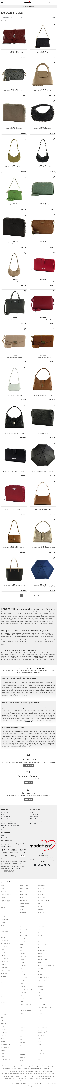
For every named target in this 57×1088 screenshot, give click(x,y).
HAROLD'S (23, 912)
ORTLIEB (22, 1042)
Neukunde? (4, 837)
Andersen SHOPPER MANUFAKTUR (6, 901)
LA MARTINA (23, 977)
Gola (21, 891)
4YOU (2, 885)
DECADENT (4, 988)
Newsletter (33, 823)
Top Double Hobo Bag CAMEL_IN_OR (42, 394)
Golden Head (23, 894)
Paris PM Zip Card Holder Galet (14, 127)
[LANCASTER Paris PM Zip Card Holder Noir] (14, 227)
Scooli (40, 947)
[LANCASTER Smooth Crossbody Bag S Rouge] (43, 303)
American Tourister (6, 894)
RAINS (40, 906)
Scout (40, 953)
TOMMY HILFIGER (43, 1016)
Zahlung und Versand (36, 821)
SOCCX (40, 971)
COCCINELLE (5, 979)
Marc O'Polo (23, 1022)
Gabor (3, 1053)
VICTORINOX (42, 1044)
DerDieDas (4, 994)
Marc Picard (23, 1016)
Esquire (3, 1029)
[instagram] (46, 865)
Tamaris (40, 995)
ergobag (3, 1023)
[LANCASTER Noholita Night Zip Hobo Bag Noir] (43, 113)
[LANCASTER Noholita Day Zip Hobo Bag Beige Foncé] (14, 265)
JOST (21, 950)
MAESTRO (22, 1001)
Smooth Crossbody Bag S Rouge (42, 318)
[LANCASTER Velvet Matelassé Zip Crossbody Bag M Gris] (14, 75)
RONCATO (41, 921)
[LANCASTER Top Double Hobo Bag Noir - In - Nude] (14, 417)
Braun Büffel (4, 931)
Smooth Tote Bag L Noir (14, 318)
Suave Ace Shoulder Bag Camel (43, 508)
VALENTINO (41, 1035)
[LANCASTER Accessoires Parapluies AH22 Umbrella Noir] (43, 455)
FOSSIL (3, 1038)
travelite (40, 1022)
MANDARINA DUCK (25, 1010)
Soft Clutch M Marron (42, 51)
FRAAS (3, 1041)
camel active (4, 961)
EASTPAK (3, 1014)
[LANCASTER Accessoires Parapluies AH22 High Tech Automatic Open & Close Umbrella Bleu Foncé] (43, 570)
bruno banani (5, 940)
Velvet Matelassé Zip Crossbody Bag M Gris (14, 89)
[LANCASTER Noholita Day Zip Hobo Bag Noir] (43, 151)
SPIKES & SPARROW (43, 977)
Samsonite (41, 933)
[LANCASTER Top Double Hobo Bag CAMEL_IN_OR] (43, 379)
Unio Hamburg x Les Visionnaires (44, 1031)
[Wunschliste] (49, 2)
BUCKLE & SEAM (5, 943)
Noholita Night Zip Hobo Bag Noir (42, 127)
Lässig (21, 983)
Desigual (3, 997)
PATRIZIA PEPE (24, 1057)
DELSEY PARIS (5, 991)
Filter (52, 17)
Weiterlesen (28, 697)
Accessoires (32, 615)
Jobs (2, 827)
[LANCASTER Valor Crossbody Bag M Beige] (14, 341)
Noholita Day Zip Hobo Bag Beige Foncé (14, 280)
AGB (2, 814)
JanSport (22, 941)
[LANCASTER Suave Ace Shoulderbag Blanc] (14, 379)
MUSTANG (22, 1028)
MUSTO (22, 1031)
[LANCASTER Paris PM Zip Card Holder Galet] (14, 113)
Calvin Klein (4, 958)
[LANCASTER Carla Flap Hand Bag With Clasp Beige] (43, 75)
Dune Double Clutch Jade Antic (43, 203)
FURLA (3, 1050)
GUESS (22, 909)
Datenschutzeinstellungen (8, 821)
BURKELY (3, 952)
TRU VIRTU (41, 1025)
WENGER (41, 1053)
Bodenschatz (4, 919)
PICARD (22, 1060)
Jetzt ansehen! (28, 765)
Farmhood (4, 1032)
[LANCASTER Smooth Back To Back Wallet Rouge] (14, 493)
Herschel (22, 924)
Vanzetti (40, 1038)
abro (2, 888)
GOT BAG (22, 897)
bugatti (3, 949)
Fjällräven (4, 1035)
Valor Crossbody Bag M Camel (43, 356)
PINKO (40, 891)
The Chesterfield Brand (44, 1007)
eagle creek (4, 1011)
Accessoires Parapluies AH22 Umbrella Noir (43, 470)
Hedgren (22, 918)
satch (39, 938)
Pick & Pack (41, 885)
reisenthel (41, 912)
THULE (40, 1010)
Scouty (40, 956)
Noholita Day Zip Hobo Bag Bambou (14, 165)
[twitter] (39, 865)
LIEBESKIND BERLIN (25, 992)
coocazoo (3, 982)
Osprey (22, 1045)
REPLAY (40, 915)
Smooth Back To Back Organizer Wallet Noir (14, 470)
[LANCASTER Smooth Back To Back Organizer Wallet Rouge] (43, 265)
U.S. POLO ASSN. (43, 1028)
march (21, 1019)
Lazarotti (22, 986)
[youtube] (42, 865)
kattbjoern (23, 959)
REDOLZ (40, 909)
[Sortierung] (10, 17)
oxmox (21, 1048)
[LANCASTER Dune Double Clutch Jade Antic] (43, 189)
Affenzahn (4, 891)
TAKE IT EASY (42, 992)
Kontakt (32, 812)
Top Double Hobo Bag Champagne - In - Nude (43, 546)
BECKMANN (4, 907)
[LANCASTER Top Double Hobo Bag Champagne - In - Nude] (43, 532)
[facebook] (36, 865)
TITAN (40, 1013)
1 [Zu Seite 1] (21, 596)
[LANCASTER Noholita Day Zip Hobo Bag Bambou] (14, 151)
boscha (3, 925)
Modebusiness (5, 638)
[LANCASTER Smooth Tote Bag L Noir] (14, 303)
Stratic (40, 983)
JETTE (21, 944)
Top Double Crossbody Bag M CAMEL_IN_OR (14, 546)
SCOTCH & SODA (43, 950)
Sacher (40, 924)
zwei (39, 1059)
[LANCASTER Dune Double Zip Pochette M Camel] (43, 227)
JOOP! (21, 947)
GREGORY (22, 906)
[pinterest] (49, 865)
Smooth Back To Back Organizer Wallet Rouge (43, 280)
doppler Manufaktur (6, 1008)
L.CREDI (22, 971)
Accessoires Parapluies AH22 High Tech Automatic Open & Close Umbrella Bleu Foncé (43, 585)
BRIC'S (3, 937)
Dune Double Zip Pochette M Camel (43, 242)
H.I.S (21, 927)
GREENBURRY (24, 900)
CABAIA (3, 955)
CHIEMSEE (4, 973)
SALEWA (40, 930)
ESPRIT (3, 1026)
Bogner (3, 922)
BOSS (2, 928)
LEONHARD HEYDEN (26, 989)
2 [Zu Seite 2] (25, 596)
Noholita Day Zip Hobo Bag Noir (43, 165)
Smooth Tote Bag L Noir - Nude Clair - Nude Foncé (14, 585)
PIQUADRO (41, 897)
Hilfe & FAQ (33, 818)
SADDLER (41, 927)
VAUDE (40, 1041)
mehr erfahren (6, 846)
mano (21, 1013)
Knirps (21, 968)
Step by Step (41, 980)
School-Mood (42, 944)
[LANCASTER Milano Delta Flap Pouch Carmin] (14, 36)
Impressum (4, 812)
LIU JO (21, 995)
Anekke (3, 897)
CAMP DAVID (4, 964)
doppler (3, 1005)
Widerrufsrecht (5, 816)
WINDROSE (41, 1056)
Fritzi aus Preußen (6, 1047)
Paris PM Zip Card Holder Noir (14, 242)
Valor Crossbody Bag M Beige (14, 356)
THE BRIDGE (41, 1004)
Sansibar (40, 935)
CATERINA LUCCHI (6, 970)
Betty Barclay (5, 916)
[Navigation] (2, 2)
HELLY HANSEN (24, 921)
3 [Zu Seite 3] (30, 596)
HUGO (21, 933)
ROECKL (40, 918)
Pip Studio (41, 894)
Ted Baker (41, 1001)
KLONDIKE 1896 (24, 965)
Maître (21, 1007)
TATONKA (41, 998)
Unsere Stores (5, 829)
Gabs (2, 1056)
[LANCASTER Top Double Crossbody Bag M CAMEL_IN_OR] (14, 532)
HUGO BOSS (23, 935)
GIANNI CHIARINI (24, 888)
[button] (25, 24)
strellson (40, 986)
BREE (2, 934)
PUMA (40, 903)
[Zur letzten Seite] (38, 595)
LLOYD (22, 998)
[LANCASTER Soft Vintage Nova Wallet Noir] (43, 417)
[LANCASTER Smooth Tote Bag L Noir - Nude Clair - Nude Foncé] (14, 570)
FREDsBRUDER (5, 1044)
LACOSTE (22, 974)
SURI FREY (41, 989)
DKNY (2, 1003)
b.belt (2, 904)
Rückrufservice (34, 816)
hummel (22, 938)
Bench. (3, 910)
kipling (22, 962)
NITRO (21, 1036)
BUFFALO (4, 946)
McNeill (22, 1025)
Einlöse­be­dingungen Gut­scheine (10, 825)
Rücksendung (34, 814)
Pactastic (22, 1054)
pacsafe (22, 1051)
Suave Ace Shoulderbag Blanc (14, 394)
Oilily (21, 1039)
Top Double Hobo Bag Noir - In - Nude (14, 432)
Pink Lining (41, 888)
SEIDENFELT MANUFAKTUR (46, 965)
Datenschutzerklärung (7, 818)
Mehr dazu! (28, 782)
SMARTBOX (41, 968)
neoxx (21, 1034)
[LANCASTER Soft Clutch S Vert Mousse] (14, 189)
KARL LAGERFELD (25, 956)
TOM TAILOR (41, 1019)
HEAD (21, 915)
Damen (3, 10)
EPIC (2, 1020)
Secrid (40, 962)
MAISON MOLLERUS (25, 1004)
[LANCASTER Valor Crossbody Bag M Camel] (43, 341)
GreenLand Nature (25, 903)
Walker (40, 1050)
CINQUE (3, 976)
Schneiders (41, 941)
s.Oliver (40, 974)
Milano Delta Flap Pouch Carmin (14, 51)
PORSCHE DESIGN (43, 900)
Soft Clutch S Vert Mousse (14, 203)
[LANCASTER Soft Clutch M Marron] (43, 36)
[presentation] (7, 2)
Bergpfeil (3, 913)
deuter (3, 1000)
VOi (39, 1047)
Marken (9, 10)
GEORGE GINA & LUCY (7, 1059)
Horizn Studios (24, 930)
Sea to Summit (42, 959)
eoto (2, 1017)
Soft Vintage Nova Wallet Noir (42, 432)
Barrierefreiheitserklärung (8, 823)
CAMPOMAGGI (5, 967)
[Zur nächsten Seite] (34, 595)
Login (3, 835)
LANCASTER (23, 980)
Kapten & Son (23, 953)
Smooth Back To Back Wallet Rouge (14, 508)
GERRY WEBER (24, 885)
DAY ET (3, 985)
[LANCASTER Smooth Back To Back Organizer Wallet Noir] (14, 455)
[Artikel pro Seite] (23, 17)
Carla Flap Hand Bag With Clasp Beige (42, 89)
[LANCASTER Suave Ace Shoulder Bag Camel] (43, 493)
